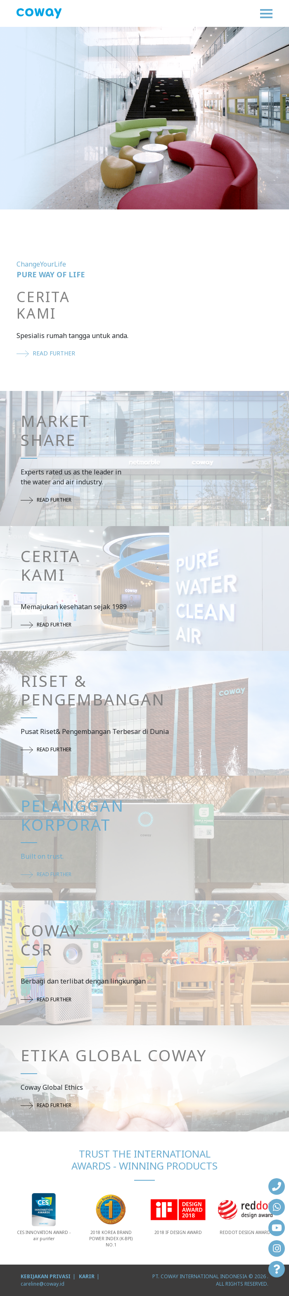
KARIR (87, 1276)
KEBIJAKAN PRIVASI (46, 1276)
